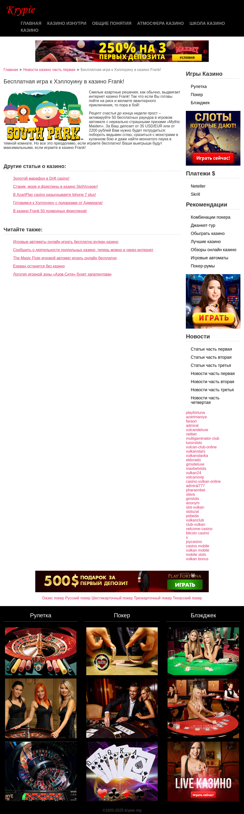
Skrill (195, 194)
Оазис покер (53, 598)
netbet (191, 434)
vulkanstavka (197, 456)
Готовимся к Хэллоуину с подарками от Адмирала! (58, 203)
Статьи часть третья (211, 365)
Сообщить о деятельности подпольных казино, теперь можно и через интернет (83, 250)
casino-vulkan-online (203, 481)
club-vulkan (195, 524)
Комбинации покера (210, 217)
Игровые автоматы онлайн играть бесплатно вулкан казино (65, 242)
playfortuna (195, 413)
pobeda (192, 516)
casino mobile (197, 546)
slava (190, 494)
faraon (191, 421)
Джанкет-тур (203, 225)
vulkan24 (193, 473)
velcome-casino (199, 529)
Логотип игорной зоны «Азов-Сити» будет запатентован (62, 274)
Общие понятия (112, 23)
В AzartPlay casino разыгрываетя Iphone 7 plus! (54, 195)
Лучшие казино (206, 241)
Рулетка (199, 86)
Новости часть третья (212, 389)
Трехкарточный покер (153, 598)
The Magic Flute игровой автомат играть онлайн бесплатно (65, 258)
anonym (192, 503)
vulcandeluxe (197, 430)
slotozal (192, 512)
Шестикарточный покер (112, 598)
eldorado (193, 460)
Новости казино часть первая (49, 70)
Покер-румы (203, 266)
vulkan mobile (197, 550)
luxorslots (194, 443)
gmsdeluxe (195, 464)
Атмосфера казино (160, 23)
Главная (31, 23)
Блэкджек (200, 102)
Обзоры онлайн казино (213, 249)
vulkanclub (195, 520)
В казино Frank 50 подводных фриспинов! (50, 211)
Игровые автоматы (209, 257)
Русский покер (77, 598)
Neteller (198, 186)
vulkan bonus (197, 559)
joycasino (194, 542)
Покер (197, 94)
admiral (192, 425)
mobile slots (196, 555)
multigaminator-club (202, 438)
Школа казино (207, 23)
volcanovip (195, 477)
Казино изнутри (66, 23)
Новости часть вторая (212, 381)
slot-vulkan (195, 507)
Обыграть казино (207, 233)
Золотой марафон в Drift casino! (41, 178)
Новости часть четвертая (205, 400)
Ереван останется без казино (39, 266)
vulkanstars (195, 451)
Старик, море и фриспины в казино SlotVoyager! (55, 187)
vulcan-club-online (201, 447)
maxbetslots (196, 469)
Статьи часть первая (211, 349)
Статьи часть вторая (211, 357)
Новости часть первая (213, 373)
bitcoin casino (197, 533)
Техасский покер (187, 598)
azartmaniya (196, 417)
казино (30, 30)
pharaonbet (195, 490)
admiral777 (195, 486)
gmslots (192, 499)
